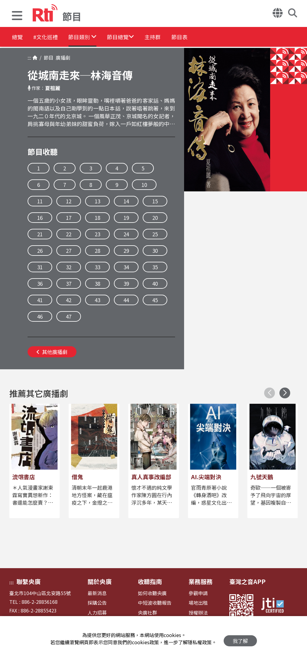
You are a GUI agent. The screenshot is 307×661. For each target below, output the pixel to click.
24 (126, 234)
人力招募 (97, 612)
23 (97, 234)
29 (126, 250)
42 (68, 300)
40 (155, 283)
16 (40, 217)
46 (40, 316)
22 (68, 234)
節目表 (213, 37)
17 (68, 217)
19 (126, 217)
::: (29, 57)
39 (126, 283)
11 (40, 201)
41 (40, 300)
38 (97, 283)
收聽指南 (150, 581)
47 (68, 316)
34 (126, 267)
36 (40, 283)
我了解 (240, 638)
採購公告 (97, 603)
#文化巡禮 (53, 37)
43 (97, 300)
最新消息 (97, 593)
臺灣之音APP (247, 581)
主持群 (180, 37)
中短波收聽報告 (154, 603)
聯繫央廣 (28, 581)
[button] (17, 16)
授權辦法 (198, 612)
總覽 (18, 37)
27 (68, 250)
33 (97, 267)
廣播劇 (61, 57)
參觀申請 (198, 593)
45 (155, 300)
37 (68, 283)
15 (155, 201)
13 (97, 201)
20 (155, 217)
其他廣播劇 (52, 352)
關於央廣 (100, 581)
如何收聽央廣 (152, 593)
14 (126, 201)
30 (155, 250)
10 (144, 184)
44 (126, 300)
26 (40, 250)
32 (68, 267)
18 (97, 217)
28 (97, 250)
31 (40, 267)
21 (40, 234)
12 (68, 201)
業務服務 (201, 581)
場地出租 (198, 603)
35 (155, 267)
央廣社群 (147, 612)
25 (155, 234)
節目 (47, 57)
